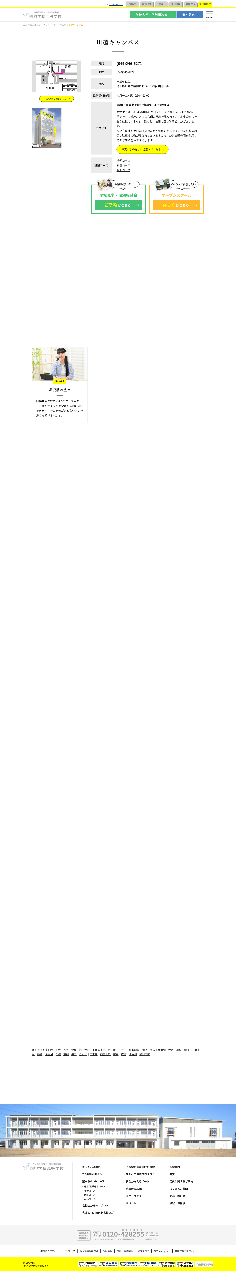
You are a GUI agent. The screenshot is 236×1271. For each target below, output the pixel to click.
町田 (115, 1050)
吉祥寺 (107, 1050)
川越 (178, 1050)
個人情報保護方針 (89, 1251)
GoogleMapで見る (55, 98)
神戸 (115, 1054)
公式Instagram (162, 1251)
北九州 (133, 1054)
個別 (146, 4)
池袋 (74, 1050)
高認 (161, 4)
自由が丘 (84, 1050)
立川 (123, 1050)
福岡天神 (144, 1054)
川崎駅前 (134, 1050)
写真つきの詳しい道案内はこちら (141, 149)
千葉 (194, 1050)
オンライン (38, 1050)
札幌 (50, 1050)
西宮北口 (105, 1054)
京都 (66, 1054)
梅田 (74, 1054)
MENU (209, 17)
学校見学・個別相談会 (152, 14)
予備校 (132, 4)
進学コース (123, 160)
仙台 (58, 1050)
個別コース (123, 170)
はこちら (117, 205)
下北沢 (96, 1050)
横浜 (144, 1050)
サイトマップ (68, 1251)
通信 (175, 4)
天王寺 (94, 1054)
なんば (83, 1054)
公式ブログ (143, 1251)
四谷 (66, 1050)
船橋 (186, 1050)
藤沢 (152, 1050)
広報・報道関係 (125, 1251)
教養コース (123, 165)
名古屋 (49, 1054)
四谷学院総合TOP (116, 4)
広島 (123, 1054)
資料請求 (188, 14)
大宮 (171, 1050)
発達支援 (190, 4)
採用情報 (107, 1251)
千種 (58, 1054)
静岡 (39, 1054)
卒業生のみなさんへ (185, 1251)
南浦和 (162, 1050)
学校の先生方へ (48, 1251)
